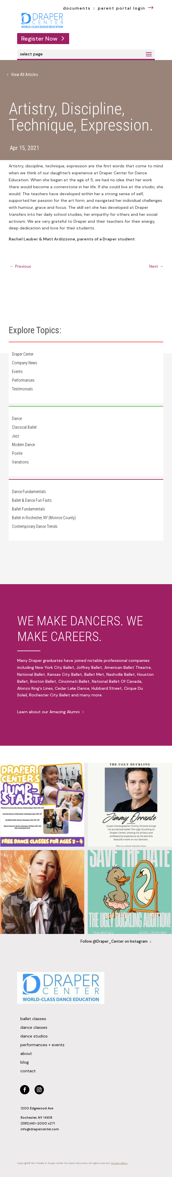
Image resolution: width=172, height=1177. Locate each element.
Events (17, 372)
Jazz (15, 436)
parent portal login (126, 8)
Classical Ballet (24, 427)
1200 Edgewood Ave (37, 1108)
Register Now (39, 38)
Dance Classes (33, 1027)
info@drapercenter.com (40, 1129)
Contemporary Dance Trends (35, 526)
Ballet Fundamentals (28, 509)
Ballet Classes (33, 1019)
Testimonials (22, 389)
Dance (17, 419)
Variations (20, 462)
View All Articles (24, 74)
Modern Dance (23, 445)
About (26, 1053)
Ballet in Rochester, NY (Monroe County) (44, 518)
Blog (24, 1062)
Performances (23, 380)
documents (77, 8)
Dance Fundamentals (29, 492)
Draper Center (22, 354)
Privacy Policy (119, 1163)
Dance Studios (34, 1036)
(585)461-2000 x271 (38, 1123)
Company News (24, 363)
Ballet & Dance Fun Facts (32, 500)
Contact (28, 1071)
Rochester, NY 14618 (36, 1118)
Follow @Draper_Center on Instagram (114, 941)
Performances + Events (42, 1045)
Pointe (17, 453)
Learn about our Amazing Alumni (48, 711)
